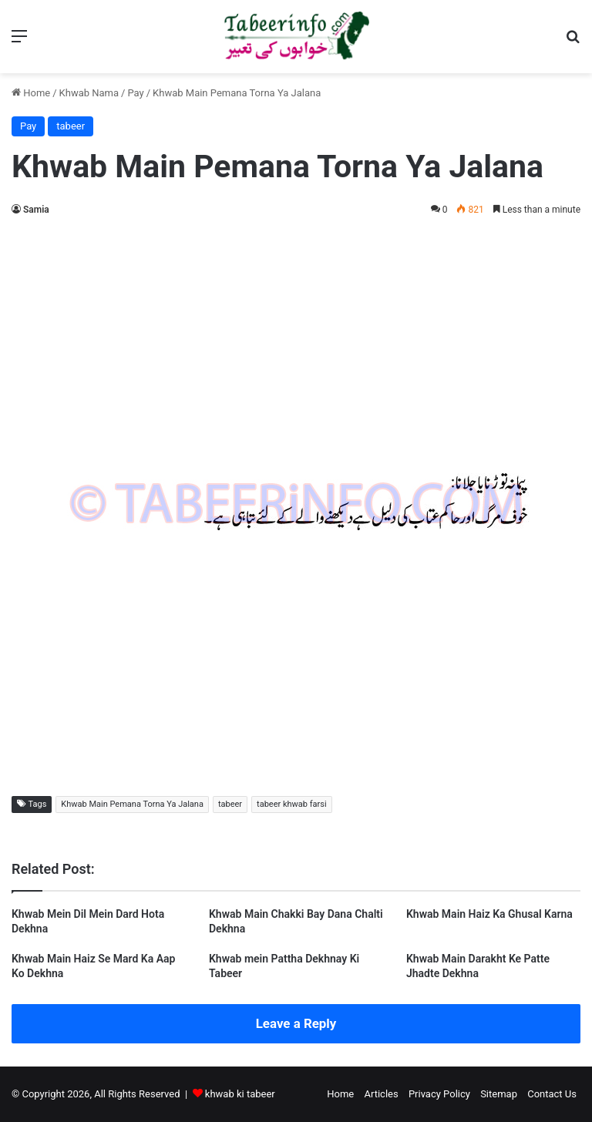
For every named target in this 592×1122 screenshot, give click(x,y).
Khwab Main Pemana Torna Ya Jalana (132, 804)
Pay (135, 93)
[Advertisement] (296, 342)
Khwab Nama (89, 93)
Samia (36, 209)
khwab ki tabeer (240, 1094)
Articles (381, 1094)
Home (31, 93)
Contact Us (552, 1094)
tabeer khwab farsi (292, 804)
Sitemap (498, 1094)
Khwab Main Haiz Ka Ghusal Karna (489, 914)
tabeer (70, 126)
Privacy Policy (439, 1094)
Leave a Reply (296, 1023)
